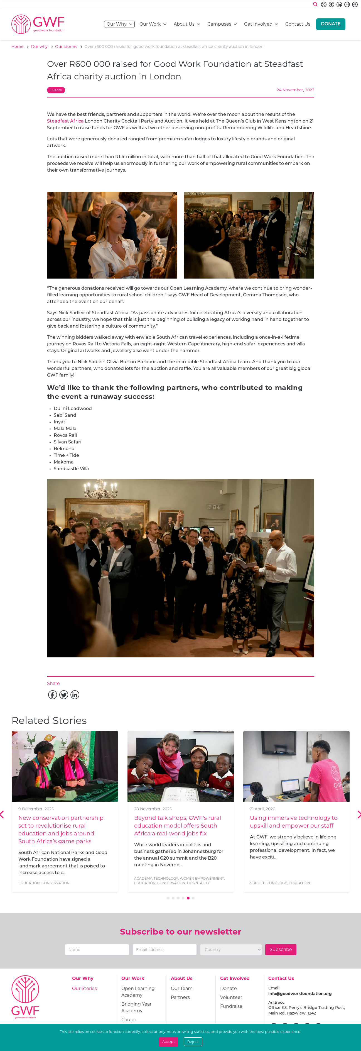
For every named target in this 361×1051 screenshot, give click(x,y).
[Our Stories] (84, 988)
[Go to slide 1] (168, 898)
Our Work (150, 24)
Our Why (117, 24)
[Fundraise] (231, 1006)
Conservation (55, 883)
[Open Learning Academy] (141, 992)
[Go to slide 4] (183, 898)
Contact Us (297, 24)
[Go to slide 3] (178, 898)
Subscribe (281, 949)
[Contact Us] (281, 980)
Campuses (219, 24)
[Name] (97, 949)
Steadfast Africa (65, 121)
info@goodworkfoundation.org (300, 993)
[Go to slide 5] (188, 898)
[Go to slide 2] (173, 898)
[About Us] (182, 980)
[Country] (231, 949)
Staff (255, 883)
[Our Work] (132, 980)
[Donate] (330, 24)
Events (56, 90)
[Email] (164, 949)
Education (29, 883)
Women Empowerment (202, 878)
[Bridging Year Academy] (141, 1007)
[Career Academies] (141, 1023)
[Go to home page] (37, 24)
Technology (166, 878)
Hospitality (198, 883)
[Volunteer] (231, 997)
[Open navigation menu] (130, 24)
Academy (143, 878)
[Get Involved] (235, 980)
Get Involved (258, 24)
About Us (184, 24)
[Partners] (180, 997)
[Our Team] (182, 988)
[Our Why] (83, 980)
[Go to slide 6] (193, 898)
